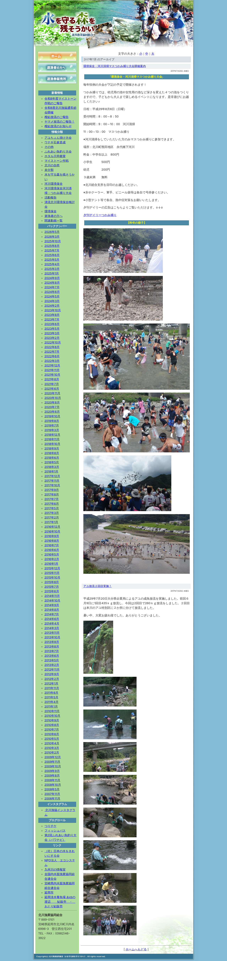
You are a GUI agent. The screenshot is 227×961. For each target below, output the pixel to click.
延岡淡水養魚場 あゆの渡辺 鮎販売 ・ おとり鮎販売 (60, 901)
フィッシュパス (55, 830)
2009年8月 (52, 775)
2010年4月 (52, 743)
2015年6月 (52, 591)
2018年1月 (52, 471)
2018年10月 (52, 444)
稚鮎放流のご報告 (57, 117)
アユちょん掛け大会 (58, 137)
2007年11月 (52, 794)
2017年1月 (51, 522)
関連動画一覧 (54, 220)
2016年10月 (52, 531)
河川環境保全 (54, 183)
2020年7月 (52, 407)
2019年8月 (52, 421)
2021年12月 (52, 365)
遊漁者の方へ (54, 216)
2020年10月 (53, 398)
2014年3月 (52, 628)
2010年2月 (52, 752)
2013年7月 (52, 651)
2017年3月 (52, 513)
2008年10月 (53, 784)
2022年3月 (52, 361)
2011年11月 (52, 688)
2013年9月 (52, 642)
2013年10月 (52, 637)
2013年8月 (52, 646)
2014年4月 (52, 623)
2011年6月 (52, 692)
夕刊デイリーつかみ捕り (100, 215)
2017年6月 (52, 503)
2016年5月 (52, 554)
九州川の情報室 (55, 869)
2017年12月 (52, 476)
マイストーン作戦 (57, 160)
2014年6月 (52, 619)
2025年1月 (52, 273)
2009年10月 (53, 766)
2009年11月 (52, 761)
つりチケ (51, 826)
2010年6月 (52, 734)
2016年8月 (52, 540)
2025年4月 (52, 264)
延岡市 (49, 892)
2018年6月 (52, 457)
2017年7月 (52, 499)
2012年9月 (52, 674)
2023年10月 (53, 310)
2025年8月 (52, 246)
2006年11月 (52, 798)
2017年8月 (52, 494)
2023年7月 (52, 319)
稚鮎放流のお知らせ (58, 126)
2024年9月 (52, 278)
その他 (49, 147)
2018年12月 (52, 434)
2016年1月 (52, 563)
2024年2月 (52, 305)
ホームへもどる (136, 949)
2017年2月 (52, 517)
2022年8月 (52, 347)
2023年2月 (52, 338)
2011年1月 (51, 706)
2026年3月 (52, 236)
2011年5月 (51, 697)
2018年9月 (52, 448)
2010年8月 (52, 725)
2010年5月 (52, 738)
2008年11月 (52, 780)
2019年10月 (52, 416)
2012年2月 (52, 679)
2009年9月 (52, 771)
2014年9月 (52, 605)
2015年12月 (52, 568)
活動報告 (51, 197)
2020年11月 (52, 393)
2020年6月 (52, 411)
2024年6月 (52, 292)
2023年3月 (52, 333)
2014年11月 (52, 596)
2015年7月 (52, 586)
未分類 (49, 170)
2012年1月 (52, 683)
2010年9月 (52, 720)
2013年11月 (52, 632)
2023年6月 (52, 324)
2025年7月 (52, 250)
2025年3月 (52, 269)
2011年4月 (52, 702)
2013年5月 (52, 660)
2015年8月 (52, 582)
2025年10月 (53, 241)
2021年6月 (52, 388)
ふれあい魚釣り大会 (58, 151)
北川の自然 (52, 165)
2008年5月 (52, 789)
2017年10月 (52, 485)
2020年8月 (52, 402)
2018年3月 (52, 467)
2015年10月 (52, 577)
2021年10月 (52, 374)
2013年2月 (52, 665)
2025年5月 (52, 259)
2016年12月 (52, 526)
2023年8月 (52, 315)
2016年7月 (52, 545)
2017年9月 (52, 490)
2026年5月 (52, 232)
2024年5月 (52, 296)
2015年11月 (52, 573)
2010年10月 (52, 715)
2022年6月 (52, 356)
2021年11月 (52, 370)
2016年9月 (52, 536)
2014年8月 (52, 609)
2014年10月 (52, 600)
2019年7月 (52, 425)
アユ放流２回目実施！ (97, 586)
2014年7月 (52, 614)
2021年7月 (52, 384)
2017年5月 (52, 508)
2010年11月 (52, 711)
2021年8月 (52, 379)
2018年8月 (52, 453)
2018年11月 (52, 439)
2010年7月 (52, 729)
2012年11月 (52, 669)
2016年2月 (52, 559)
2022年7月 (52, 351)
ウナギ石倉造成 (55, 142)
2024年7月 (52, 287)
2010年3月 (52, 748)
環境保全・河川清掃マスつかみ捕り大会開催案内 (114, 66)
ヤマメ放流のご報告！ (60, 121)
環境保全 (51, 211)
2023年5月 (52, 328)
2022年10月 (53, 342)
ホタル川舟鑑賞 (55, 156)
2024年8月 (52, 282)
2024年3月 (52, 301)
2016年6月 (52, 550)
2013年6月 (52, 655)
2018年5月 (52, 462)
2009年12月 (53, 757)
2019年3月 (52, 430)
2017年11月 (52, 480)
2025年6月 (52, 255)
